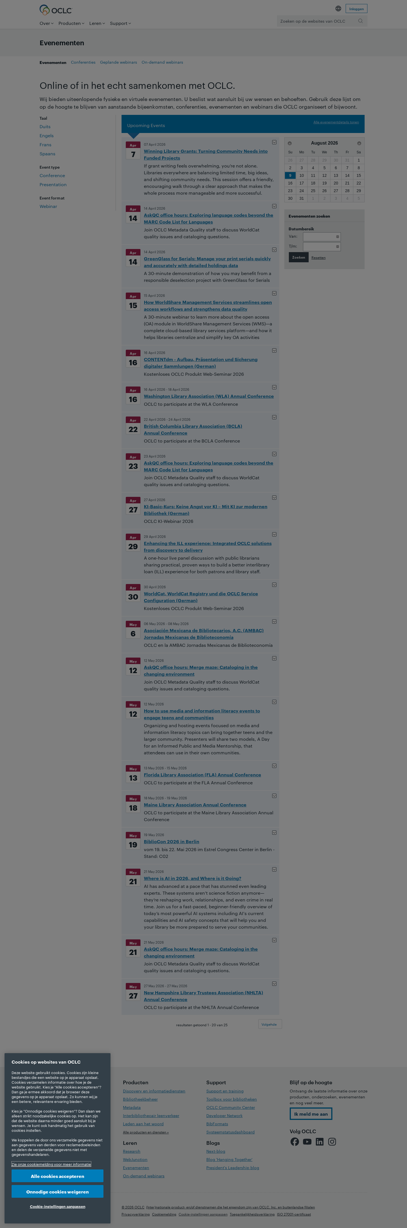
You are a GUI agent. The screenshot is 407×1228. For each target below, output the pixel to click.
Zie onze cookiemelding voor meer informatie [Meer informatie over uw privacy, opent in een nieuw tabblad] (51, 1164)
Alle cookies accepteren (57, 1176)
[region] (58, 1138)
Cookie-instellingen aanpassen (57, 1206)
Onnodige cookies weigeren (57, 1191)
